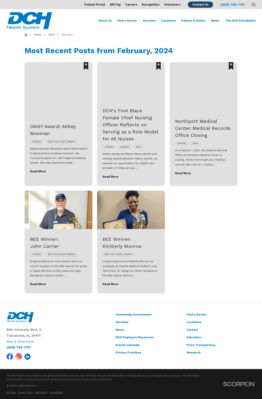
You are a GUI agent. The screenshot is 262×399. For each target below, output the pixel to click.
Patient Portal (94, 4)
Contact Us (200, 4)
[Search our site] (253, 4)
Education (194, 337)
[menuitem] (11, 392)
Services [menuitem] (149, 20)
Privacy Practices (128, 352)
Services (122, 322)
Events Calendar (128, 345)
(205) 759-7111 (232, 4)
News (120, 329)
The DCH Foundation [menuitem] (240, 20)
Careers (131, 4)
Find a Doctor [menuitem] (127, 20)
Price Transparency (201, 345)
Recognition (151, 4)
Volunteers (172, 4)
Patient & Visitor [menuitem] (193, 20)
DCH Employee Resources (135, 337)
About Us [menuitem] (105, 20)
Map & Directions (20, 341)
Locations (194, 322)
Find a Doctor (197, 314)
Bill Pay (115, 4)
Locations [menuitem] (168, 20)
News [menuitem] (215, 20)
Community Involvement (134, 314)
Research (194, 352)
